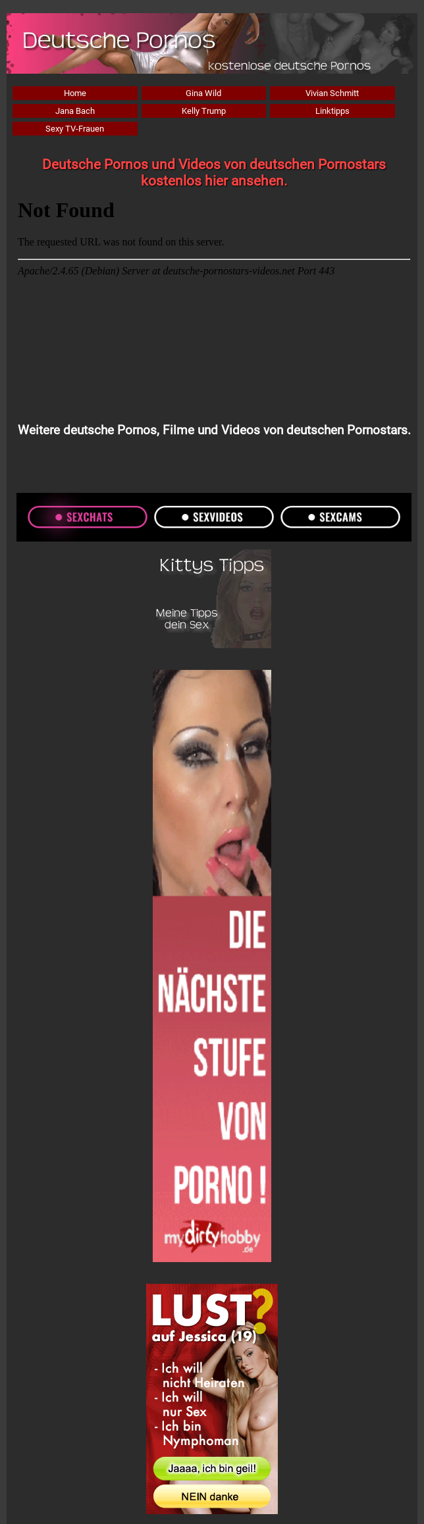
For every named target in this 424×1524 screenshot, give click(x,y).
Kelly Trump (204, 111)
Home (75, 93)
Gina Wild (203, 93)
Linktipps (332, 111)
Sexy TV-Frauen (74, 129)
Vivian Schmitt (332, 93)
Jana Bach (75, 111)
